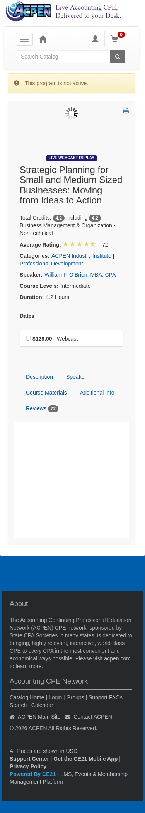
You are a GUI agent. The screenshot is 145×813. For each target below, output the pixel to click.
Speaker (76, 377)
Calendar (42, 705)
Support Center (29, 759)
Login (55, 697)
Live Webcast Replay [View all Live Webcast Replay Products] (71, 158)
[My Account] (95, 39)
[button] (126, 111)
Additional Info (97, 393)
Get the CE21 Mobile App (85, 759)
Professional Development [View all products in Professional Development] (51, 263)
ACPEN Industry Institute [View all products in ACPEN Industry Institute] (81, 256)
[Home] (42, 39)
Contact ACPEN (92, 717)
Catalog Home (27, 697)
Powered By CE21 (33, 774)
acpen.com (117, 658)
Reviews (42, 408)
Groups (75, 697)
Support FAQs (106, 697)
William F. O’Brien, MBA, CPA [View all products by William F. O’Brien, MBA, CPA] (80, 275)
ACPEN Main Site (39, 717)
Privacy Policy (28, 766)
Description (39, 377)
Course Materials (46, 393)
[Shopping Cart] (119, 39)
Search (18, 705)
